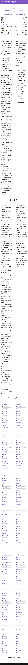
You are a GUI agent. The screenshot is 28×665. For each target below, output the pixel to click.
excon (3, 490)
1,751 (5, 528)
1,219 (5, 557)
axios (3, 433)
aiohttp (4, 425)
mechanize (5, 569)
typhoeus (4, 512)
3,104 (5, 651)
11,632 (5, 24)
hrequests (5, 605)
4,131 (5, 514)
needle (4, 454)
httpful (21, 10)
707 (4, 500)
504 (4, 471)
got (3, 440)
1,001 (5, 607)
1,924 (5, 629)
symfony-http (6, 562)
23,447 (5, 536)
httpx (3, 418)
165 (4, 643)
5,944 (5, 449)
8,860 (5, 413)
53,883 (5, 406)
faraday (4, 476)
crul (3, 612)
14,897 (5, 442)
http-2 (3, 584)
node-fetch (5, 411)
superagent (5, 461)
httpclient (4, 497)
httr (3, 519)
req (3, 591)
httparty (4, 504)
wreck (3, 548)
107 (4, 615)
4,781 (5, 593)
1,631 (5, 457)
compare (4, 408)
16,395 (5, 428)
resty (7, 10)
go (5, 14)
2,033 (5, 564)
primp (3, 469)
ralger (3, 641)
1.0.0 (19, 27)
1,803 (25, 24)
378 (4, 550)
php (17, 14)
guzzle (4, 533)
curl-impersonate (7, 447)
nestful (4, 598)
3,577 (5, 622)
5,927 (5, 478)
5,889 (5, 507)
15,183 (5, 421)
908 (4, 586)
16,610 (5, 464)
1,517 (5, 543)
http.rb (3, 648)
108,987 (5, 435)
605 (4, 579)
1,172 (5, 492)
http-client (9, 14)
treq (3, 576)
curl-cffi (4, 526)
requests (4, 404)
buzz (3, 627)
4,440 (5, 572)
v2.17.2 (5, 33)
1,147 (5, 485)
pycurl (3, 483)
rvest (3, 540)
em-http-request (6, 555)
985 (4, 521)
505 (4, 600)
